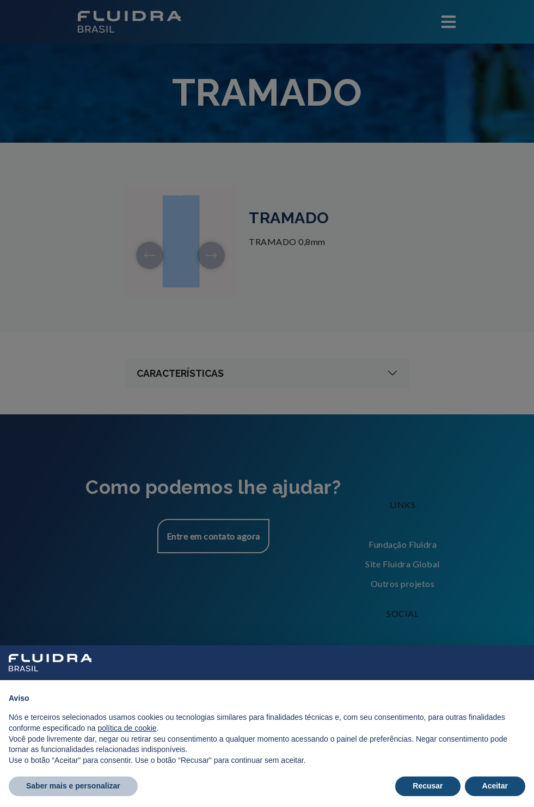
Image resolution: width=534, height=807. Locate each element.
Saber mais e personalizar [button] (73, 785)
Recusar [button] (428, 785)
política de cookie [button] (126, 728)
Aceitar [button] (495, 785)
